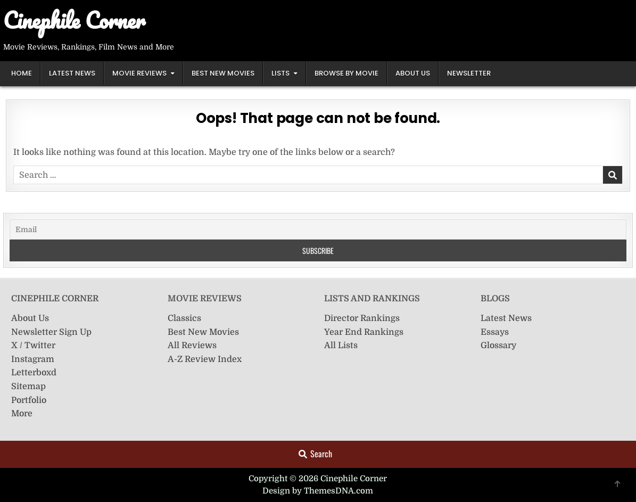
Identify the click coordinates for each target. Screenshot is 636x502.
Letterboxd (33, 372)
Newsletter (469, 73)
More (21, 413)
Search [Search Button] (315, 453)
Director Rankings (362, 318)
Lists (280, 73)
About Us (412, 73)
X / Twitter (33, 345)
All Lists (341, 345)
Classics (184, 318)
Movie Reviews (139, 73)
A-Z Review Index (205, 359)
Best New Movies (223, 73)
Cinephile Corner (74, 20)
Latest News (72, 73)
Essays (495, 332)
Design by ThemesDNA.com (317, 491)
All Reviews (192, 345)
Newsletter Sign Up (51, 332)
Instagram (32, 359)
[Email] (318, 229)
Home (21, 73)
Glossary (498, 345)
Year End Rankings (363, 332)
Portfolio (28, 400)
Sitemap (28, 386)
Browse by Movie (346, 73)
